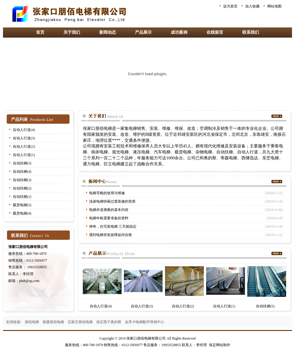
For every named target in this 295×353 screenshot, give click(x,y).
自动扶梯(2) (22, 188)
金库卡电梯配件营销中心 (144, 322)
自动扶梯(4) (22, 171)
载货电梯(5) (22, 205)
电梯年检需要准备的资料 (108, 218)
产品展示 (143, 32)
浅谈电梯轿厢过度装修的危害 (112, 201)
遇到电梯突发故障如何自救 (110, 235)
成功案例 (179, 32)
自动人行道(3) (24, 138)
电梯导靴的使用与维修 (107, 193)
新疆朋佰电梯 (53, 322)
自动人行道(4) (24, 130)
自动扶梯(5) (22, 163)
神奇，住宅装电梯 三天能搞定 (112, 226)
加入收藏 (252, 6)
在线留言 (214, 32)
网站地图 (274, 6)
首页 (40, 32)
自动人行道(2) (24, 146)
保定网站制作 (219, 345)
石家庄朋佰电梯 (80, 322)
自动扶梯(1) (22, 197)
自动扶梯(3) (22, 180)
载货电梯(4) (22, 213)
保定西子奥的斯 (108, 322)
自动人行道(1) (24, 155)
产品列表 (19, 119)
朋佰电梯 (32, 322)
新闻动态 (107, 32)
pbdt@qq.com (29, 281)
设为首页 (230, 6)
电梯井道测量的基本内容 (108, 210)
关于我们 (71, 32)
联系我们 (250, 32)
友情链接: (13, 322)
